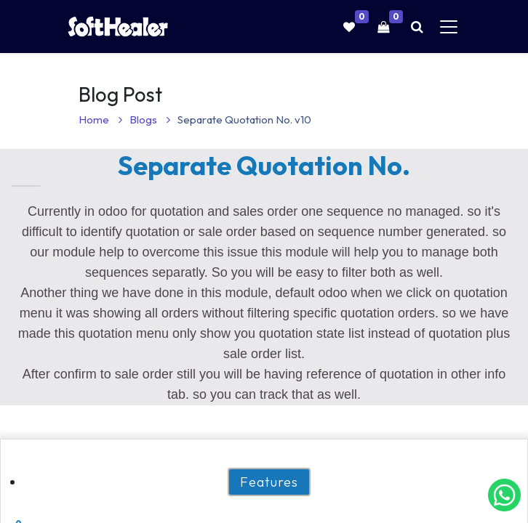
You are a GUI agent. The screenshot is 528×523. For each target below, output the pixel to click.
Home (100, 119)
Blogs (149, 119)
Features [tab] (269, 482)
